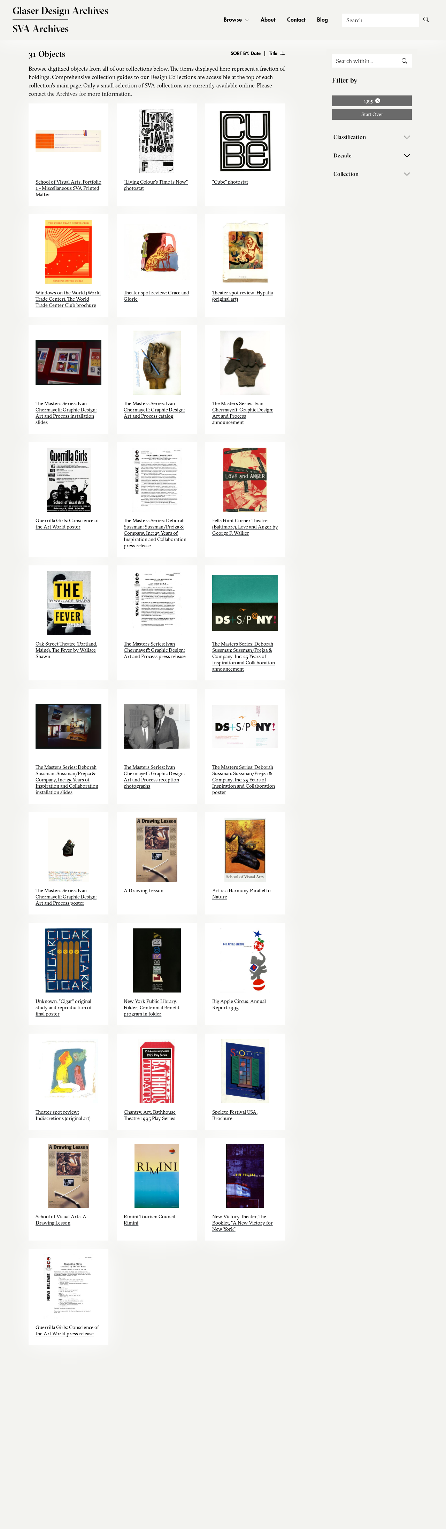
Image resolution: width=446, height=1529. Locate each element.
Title (273, 53)
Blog (322, 20)
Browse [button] (236, 20)
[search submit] (404, 61)
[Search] (380, 20)
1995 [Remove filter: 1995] (372, 101)
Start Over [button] (372, 114)
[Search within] (365, 61)
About (268, 20)
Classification (349, 136)
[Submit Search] (426, 20)
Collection (346, 173)
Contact (296, 20)
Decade (342, 155)
